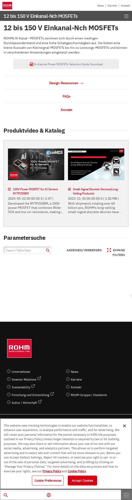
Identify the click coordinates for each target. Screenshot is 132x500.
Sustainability (21, 387)
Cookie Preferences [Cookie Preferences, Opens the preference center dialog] (47, 480)
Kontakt (125, 5)
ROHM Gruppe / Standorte (89, 395)
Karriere (112, 5)
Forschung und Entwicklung (30, 395)
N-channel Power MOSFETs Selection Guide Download (66, 64)
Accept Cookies (82, 480)
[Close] (124, 426)
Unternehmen (21, 372)
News (100, 5)
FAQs (66, 96)
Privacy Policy (51, 471)
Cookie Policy (77, 471)
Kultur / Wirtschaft (24, 403)
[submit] (47, 251)
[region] (66, 453)
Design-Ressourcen (66, 82)
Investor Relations (24, 379)
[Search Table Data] (28, 250)
